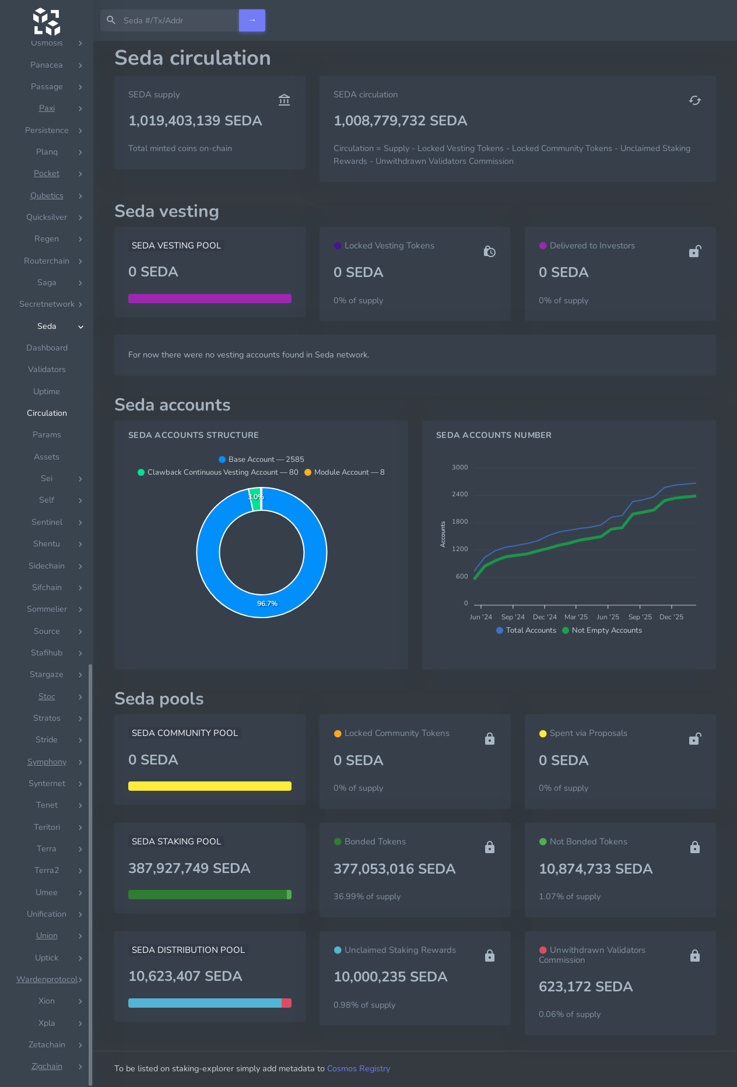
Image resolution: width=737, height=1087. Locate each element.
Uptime (46, 391)
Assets (46, 456)
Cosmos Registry (358, 1068)
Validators (47, 369)
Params (47, 434)
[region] (46, 564)
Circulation (47, 413)
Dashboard (47, 347)
